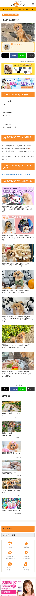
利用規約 (18, 578)
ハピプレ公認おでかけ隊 (11, 14)
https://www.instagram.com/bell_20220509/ (15, 174)
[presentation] (4, 587)
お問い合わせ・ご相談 (18, 573)
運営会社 (18, 587)
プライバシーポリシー (18, 582)
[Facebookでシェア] (14, 55)
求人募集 (18, 568)
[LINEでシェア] (22, 55)
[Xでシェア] (5, 55)
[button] (31, 55)
